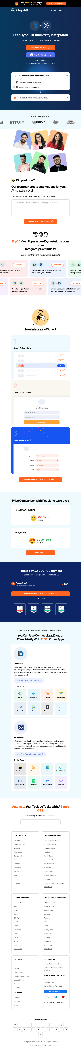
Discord (17, 934)
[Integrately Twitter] (48, 997)
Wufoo (46, 922)
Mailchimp (47, 868)
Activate (23, 265)
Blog (15, 964)
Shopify (16, 914)
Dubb (16, 879)
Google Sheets (19, 902)
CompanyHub (19, 856)
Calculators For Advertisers (53, 986)
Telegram (17, 945)
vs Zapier (17, 998)
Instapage (47, 941)
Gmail (16, 910)
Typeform (47, 918)
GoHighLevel (48, 856)
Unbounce (47, 926)
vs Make (17, 1001)
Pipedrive (17, 864)
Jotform (47, 914)
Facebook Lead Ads (51, 840)
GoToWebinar (49, 864)
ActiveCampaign (50, 844)
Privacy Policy (34, 1045)
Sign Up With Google (40, 54)
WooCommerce (19, 922)
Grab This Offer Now (56, 4)
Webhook (17, 906)
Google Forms (49, 910)
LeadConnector (49, 848)
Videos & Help (19, 980)
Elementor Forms (50, 902)
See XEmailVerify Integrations (30, 754)
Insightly (17, 848)
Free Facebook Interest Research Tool (52, 981)
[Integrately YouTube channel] (63, 997)
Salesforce (18, 840)
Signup (16, 984)
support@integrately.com (54, 1002)
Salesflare (17, 868)
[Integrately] (19, 10)
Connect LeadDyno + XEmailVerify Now (40, 479)
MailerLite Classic (50, 875)
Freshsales (18, 852)
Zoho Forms (48, 945)
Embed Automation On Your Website (53, 969)
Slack (16, 926)
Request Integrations (21, 976)
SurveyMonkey (49, 930)
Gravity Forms (49, 906)
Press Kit (17, 988)
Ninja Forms (48, 937)
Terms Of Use (46, 1045)
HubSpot (47, 852)
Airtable (17, 937)
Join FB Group (55, 991)
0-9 (15, 1025)
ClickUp (16, 918)
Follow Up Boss (19, 844)
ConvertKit (48, 879)
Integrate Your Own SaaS (52, 964)
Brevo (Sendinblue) (50, 860)
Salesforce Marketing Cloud (54, 883)
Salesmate (18, 872)
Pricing (16, 968)
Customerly (18, 883)
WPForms (47, 934)
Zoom (16, 941)
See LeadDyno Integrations (29, 680)
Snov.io (16, 875)
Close (16, 860)
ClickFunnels (48, 872)
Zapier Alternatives (20, 972)
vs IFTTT (17, 1005)
